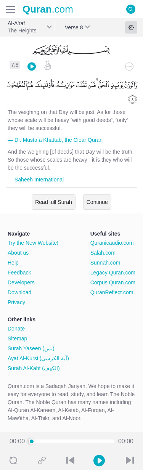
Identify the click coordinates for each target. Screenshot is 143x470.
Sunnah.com (105, 263)
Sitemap (17, 338)
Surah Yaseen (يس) (31, 348)
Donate (16, 329)
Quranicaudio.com (112, 243)
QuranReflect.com (111, 292)
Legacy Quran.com (112, 272)
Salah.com (103, 253)
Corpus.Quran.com (112, 282)
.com (47, 9)
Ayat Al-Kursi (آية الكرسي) (38, 358)
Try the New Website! (33, 243)
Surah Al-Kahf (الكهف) (34, 368)
